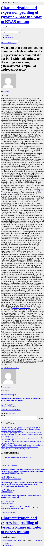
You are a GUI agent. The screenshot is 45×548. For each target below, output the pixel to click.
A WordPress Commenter (13, 457)
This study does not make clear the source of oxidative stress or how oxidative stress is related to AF (22, 399)
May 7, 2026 (5, 490)
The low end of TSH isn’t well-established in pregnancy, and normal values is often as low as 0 (21, 508)
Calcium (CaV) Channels (9, 466)
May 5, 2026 (5, 512)
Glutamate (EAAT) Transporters (11, 479)
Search (3, 415)
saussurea (6, 91)
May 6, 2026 (5, 501)
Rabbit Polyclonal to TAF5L (21, 308)
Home (7, 36)
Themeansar (38, 540)
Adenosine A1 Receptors (8, 43)
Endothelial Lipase (7, 503)
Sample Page (9, 37)
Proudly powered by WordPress (11, 540)
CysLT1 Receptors (7, 492)
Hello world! (27, 457)
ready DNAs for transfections (10, 368)
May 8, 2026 (5, 477)
